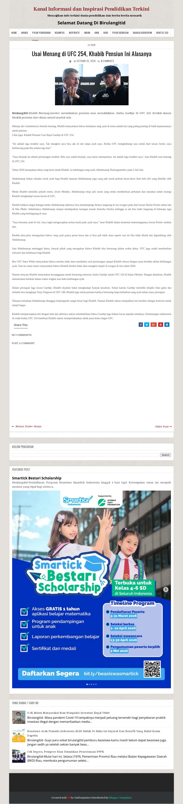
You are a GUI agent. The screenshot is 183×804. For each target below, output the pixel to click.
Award (24, 32)
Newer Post (23, 426)
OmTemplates (82, 797)
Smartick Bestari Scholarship (36, 478)
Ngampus (60, 32)
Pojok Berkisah (120, 32)
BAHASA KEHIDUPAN (142, 32)
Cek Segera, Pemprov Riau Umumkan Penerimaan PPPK (65, 751)
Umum (87, 32)
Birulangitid (20, 113)
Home (14, 32)
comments (107, 61)
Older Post (161, 426)
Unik (97, 32)
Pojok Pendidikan (41, 32)
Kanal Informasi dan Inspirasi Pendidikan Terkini (91, 9)
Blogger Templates (120, 797)
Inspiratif (74, 32)
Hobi (105, 32)
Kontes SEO (162, 32)
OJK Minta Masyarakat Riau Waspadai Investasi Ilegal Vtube (68, 712)
